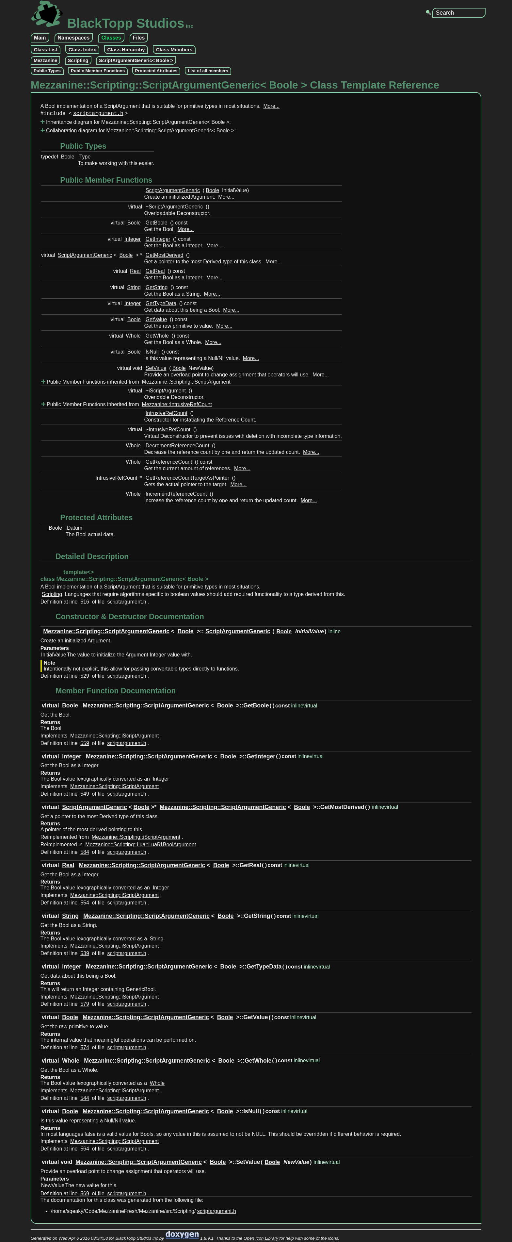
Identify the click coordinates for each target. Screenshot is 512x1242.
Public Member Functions (98, 70)
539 (84, 954)
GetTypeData (161, 304)
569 (84, 1195)
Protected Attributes (156, 70)
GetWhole (157, 337)
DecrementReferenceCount (177, 447)
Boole (67, 158)
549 (84, 795)
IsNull (152, 353)
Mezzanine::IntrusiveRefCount (177, 405)
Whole (133, 337)
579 (84, 1005)
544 (84, 1099)
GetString (157, 288)
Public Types (47, 70)
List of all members (208, 70)
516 (84, 603)
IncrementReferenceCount (176, 495)
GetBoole (157, 224)
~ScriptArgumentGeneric (174, 208)
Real (135, 272)
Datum (74, 529)
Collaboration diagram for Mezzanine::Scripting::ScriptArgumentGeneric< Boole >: (138, 132)
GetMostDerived (165, 256)
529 (84, 677)
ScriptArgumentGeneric (173, 191)
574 (84, 1049)
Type (85, 158)
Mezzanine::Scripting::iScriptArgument (186, 383)
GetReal (155, 272)
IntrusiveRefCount (166, 414)
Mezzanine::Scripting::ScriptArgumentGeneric (106, 632)
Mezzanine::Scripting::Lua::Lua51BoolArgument (140, 846)
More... (271, 106)
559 (84, 744)
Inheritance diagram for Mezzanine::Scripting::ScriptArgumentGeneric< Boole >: (135, 123)
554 (84, 904)
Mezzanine (45, 60)
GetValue (156, 320)
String (134, 288)
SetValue (156, 369)
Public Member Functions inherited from (136, 383)
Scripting (78, 60)
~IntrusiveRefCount (168, 431)
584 (84, 853)
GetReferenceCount (169, 463)
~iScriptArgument (166, 392)
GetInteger (158, 240)
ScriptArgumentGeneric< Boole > (136, 60)
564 (84, 1150)
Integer (132, 240)
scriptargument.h (98, 114)
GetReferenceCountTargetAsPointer (187, 479)
